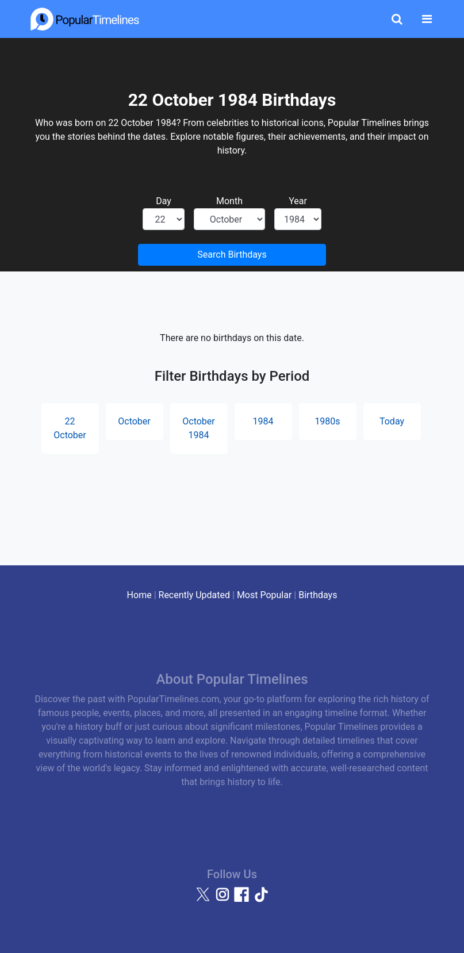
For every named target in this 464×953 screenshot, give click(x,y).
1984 (263, 421)
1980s (327, 421)
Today (391, 421)
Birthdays (317, 595)
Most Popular (264, 595)
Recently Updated (195, 595)
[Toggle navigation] (427, 19)
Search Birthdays (231, 254)
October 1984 (198, 428)
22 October (69, 428)
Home (139, 595)
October (134, 421)
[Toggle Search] (397, 19)
